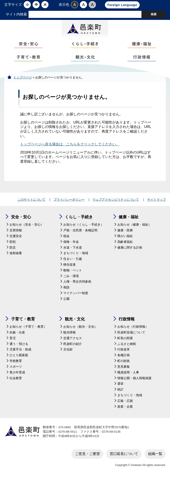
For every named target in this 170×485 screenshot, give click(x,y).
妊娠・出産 (17, 338)
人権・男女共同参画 (77, 287)
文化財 (68, 355)
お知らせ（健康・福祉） (134, 230)
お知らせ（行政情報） (132, 333)
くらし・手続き (79, 223)
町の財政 (123, 367)
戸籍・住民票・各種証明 (80, 236)
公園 (66, 305)
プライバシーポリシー (69, 205)
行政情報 (127, 325)
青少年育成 (17, 378)
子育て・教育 (23, 325)
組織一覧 (155, 460)
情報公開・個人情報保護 (134, 384)
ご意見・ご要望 (87, 460)
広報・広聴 (125, 407)
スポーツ (16, 373)
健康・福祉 (129, 223)
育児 (13, 344)
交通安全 (16, 242)
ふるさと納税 (126, 350)
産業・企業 (125, 413)
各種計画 (123, 361)
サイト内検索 (16, 14)
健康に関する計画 (129, 253)
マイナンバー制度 (75, 299)
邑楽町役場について (131, 338)
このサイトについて (31, 205)
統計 (120, 395)
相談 (66, 293)
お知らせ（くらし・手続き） (83, 230)
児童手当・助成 (20, 355)
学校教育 (16, 367)
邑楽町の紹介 (72, 350)
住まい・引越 (72, 265)
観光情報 (69, 338)
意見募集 (123, 373)
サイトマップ (156, 205)
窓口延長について (124, 460)
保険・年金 (71, 248)
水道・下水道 (72, 253)
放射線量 (16, 259)
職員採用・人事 (128, 378)
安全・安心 (21, 223)
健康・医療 (125, 236)
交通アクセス (72, 344)
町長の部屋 (125, 344)
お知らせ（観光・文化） (80, 333)
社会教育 (16, 384)
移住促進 (69, 270)
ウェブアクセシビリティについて (116, 205)
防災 (13, 253)
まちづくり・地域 (75, 259)
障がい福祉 (125, 242)
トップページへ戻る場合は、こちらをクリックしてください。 (69, 150)
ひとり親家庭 (19, 361)
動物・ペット (72, 276)
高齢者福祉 (125, 248)
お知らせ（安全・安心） (27, 230)
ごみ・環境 (71, 282)
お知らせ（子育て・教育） (28, 333)
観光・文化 (75, 325)
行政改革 (123, 355)
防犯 (13, 248)
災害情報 (16, 236)
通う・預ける (19, 350)
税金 (66, 242)
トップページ (22, 83)
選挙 (120, 390)
